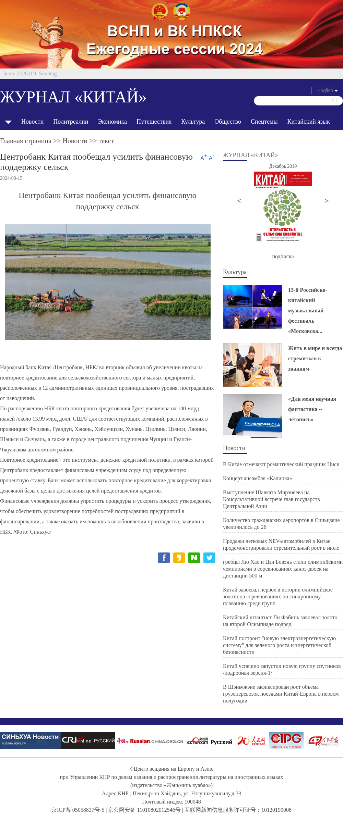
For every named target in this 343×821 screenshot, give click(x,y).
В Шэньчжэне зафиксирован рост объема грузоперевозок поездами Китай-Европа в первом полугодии (281, 694)
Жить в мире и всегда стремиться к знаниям (315, 358)
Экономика (112, 121)
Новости (32, 121)
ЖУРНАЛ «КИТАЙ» (73, 97)
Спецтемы (264, 121)
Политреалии (70, 121)
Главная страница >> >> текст (57, 141)
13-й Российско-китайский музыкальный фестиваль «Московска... (307, 310)
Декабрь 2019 (283, 166)
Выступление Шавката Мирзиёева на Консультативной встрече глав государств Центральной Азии (271, 499)
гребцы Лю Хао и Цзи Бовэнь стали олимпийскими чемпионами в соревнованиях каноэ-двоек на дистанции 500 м (283, 569)
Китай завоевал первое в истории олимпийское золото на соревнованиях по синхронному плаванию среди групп (278, 596)
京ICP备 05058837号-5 (77, 810)
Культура (193, 121)
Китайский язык (308, 121)
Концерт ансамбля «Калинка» (257, 478)
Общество (227, 121)
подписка (283, 256)
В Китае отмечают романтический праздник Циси (281, 464)
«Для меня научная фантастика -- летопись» (312, 409)
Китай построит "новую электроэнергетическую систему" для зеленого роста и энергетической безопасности (279, 645)
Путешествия (154, 121)
